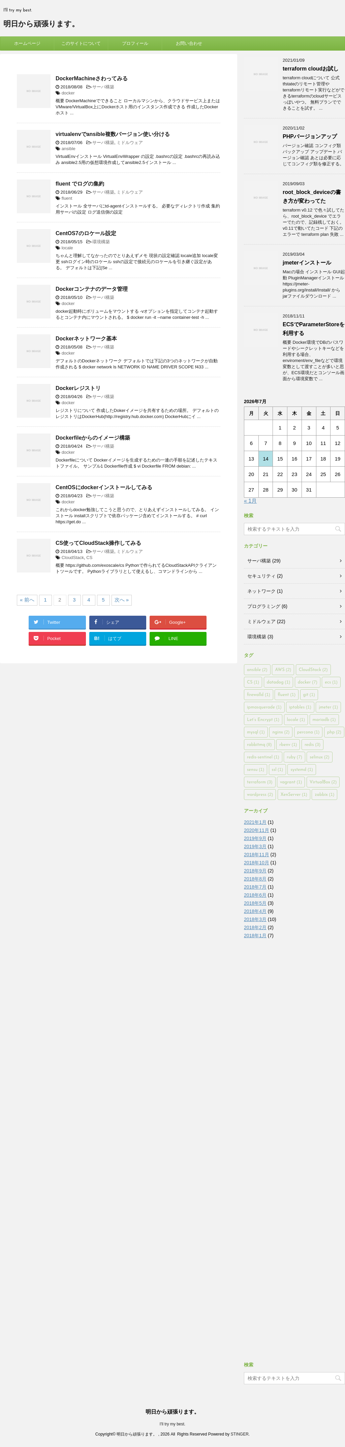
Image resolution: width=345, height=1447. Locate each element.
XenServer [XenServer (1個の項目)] (294, 794)
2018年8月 (255, 879)
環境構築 (101, 241)
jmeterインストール (307, 263)
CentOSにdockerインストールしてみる (104, 487)
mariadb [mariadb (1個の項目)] (324, 719)
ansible (68, 148)
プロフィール (135, 43)
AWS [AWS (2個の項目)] (283, 669)
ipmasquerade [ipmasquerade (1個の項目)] (264, 706)
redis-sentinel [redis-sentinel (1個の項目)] (263, 756)
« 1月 (250, 501)
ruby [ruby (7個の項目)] (294, 756)
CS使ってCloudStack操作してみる (98, 543)
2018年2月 (255, 927)
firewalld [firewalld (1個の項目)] (258, 694)
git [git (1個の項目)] (309, 694)
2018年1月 (255, 935)
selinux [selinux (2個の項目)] (320, 756)
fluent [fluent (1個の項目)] (286, 694)
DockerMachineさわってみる (92, 78)
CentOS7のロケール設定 (86, 233)
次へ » (122, 600)
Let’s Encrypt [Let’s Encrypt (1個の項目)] (263, 719)
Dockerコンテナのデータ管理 (92, 289)
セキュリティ (261, 576)
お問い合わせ (189, 43)
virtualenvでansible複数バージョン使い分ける (113, 134)
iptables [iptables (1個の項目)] (300, 706)
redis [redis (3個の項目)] (312, 744)
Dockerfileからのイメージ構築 (93, 438)
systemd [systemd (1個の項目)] (301, 769)
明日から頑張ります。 (41, 24)
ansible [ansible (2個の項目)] (257, 669)
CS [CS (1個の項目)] (253, 682)
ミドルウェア (130, 142)
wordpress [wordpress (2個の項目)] (260, 794)
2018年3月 (255, 919)
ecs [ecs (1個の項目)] (331, 682)
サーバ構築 (103, 86)
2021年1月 (255, 822)
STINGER (239, 1434)
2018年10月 (256, 862)
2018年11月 (256, 854)
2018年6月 (255, 895)
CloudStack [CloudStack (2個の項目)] (313, 669)
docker (68, 92)
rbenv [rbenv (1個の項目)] (288, 744)
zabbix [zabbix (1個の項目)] (324, 794)
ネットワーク (261, 591)
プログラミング (263, 606)
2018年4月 (255, 911)
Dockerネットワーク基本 (86, 338)
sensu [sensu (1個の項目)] (255, 769)
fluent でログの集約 (80, 184)
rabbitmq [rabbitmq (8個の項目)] (259, 744)
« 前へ (27, 600)
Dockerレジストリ (78, 388)
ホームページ (27, 43)
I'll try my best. (172, 1424)
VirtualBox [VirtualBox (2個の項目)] (323, 781)
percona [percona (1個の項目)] (308, 731)
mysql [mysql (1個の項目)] (256, 731)
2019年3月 (255, 846)
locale (67, 247)
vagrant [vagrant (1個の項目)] (291, 781)
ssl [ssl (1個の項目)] (277, 769)
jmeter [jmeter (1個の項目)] (328, 706)
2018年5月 (255, 903)
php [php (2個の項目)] (334, 731)
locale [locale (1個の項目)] (296, 719)
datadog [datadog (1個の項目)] (278, 682)
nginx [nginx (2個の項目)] (280, 731)
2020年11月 (256, 830)
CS (89, 557)
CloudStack (73, 557)
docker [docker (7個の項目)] (307, 682)
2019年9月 (255, 838)
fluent (67, 198)
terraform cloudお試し (311, 69)
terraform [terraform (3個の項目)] (260, 781)
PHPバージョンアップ (310, 136)
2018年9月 (255, 870)
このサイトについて (81, 43)
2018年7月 (255, 887)
